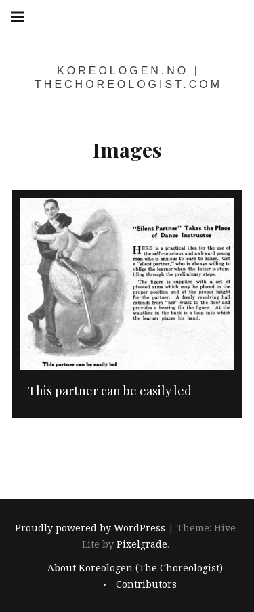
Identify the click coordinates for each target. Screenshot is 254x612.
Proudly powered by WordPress (90, 528)
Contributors (146, 583)
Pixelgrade (142, 544)
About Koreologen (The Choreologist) (135, 567)
